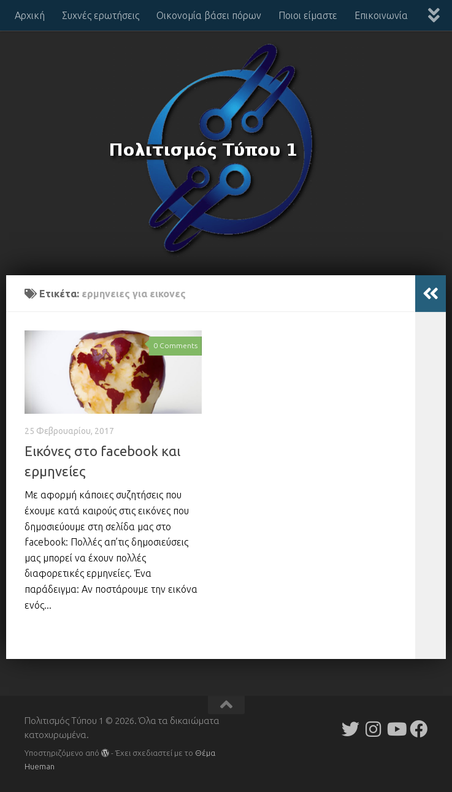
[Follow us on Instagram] (373, 729)
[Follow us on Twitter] (350, 729)
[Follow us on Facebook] (418, 729)
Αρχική (30, 15)
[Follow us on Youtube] (396, 729)
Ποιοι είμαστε (307, 15)
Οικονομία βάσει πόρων (208, 15)
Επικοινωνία (381, 15)
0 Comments (175, 345)
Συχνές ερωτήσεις (100, 15)
